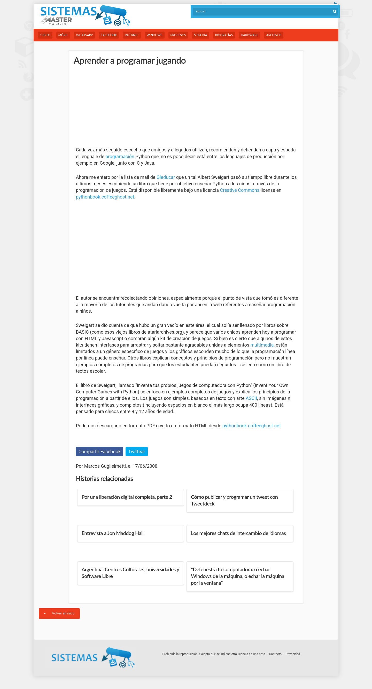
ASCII (251, 398)
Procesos (178, 35)
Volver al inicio (59, 614)
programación (119, 156)
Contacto (275, 654)
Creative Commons (239, 190)
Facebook (109, 35)
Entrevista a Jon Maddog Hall (113, 533)
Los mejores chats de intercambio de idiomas (238, 533)
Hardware (249, 35)
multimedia (262, 345)
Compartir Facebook (100, 451)
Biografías (224, 35)
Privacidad (293, 654)
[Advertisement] (114, 106)
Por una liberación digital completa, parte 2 (127, 497)
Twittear (136, 451)
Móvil (63, 35)
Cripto (45, 35)
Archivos (273, 35)
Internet (131, 35)
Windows (154, 35)
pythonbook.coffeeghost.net (105, 197)
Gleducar (166, 177)
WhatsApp (84, 35)
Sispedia (200, 35)
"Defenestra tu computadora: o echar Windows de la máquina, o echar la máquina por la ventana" (237, 576)
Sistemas (85, 15)
